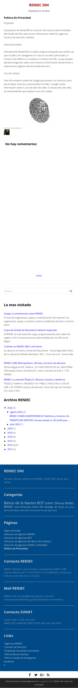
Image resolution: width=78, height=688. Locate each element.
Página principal (12, 530)
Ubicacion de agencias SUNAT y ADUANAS (25, 545)
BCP (40, 502)
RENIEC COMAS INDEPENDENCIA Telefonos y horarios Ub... (39, 416)
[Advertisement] (39, 245)
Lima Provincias (22, 506)
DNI (41, 506)
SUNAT (49, 503)
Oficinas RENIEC (64, 503)
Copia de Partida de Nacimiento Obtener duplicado (30, 330)
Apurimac (52, 510)
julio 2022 (15, 424)
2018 (10, 432)
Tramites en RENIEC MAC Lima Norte (23, 346)
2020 (10, 428)
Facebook (9, 661)
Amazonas (35, 510)
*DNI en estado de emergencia (20, 657)
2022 (10, 407)
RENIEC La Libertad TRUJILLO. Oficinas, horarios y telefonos (34, 379)
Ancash (44, 510)
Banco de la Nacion (20, 502)
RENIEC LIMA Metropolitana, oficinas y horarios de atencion (35, 363)
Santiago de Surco (54, 506)
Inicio (39, 275)
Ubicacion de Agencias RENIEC (19, 534)
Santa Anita (24, 510)
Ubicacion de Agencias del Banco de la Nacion (27, 541)
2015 (10, 441)
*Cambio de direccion (15, 647)
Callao (35, 506)
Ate (66, 507)
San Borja (14, 510)
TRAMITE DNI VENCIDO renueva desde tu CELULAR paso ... (39, 420)
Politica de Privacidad (16, 548)
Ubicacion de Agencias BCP (18, 537)
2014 (10, 445)
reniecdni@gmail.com (29, 681)
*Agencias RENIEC (13, 643)
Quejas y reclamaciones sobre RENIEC (23, 313)
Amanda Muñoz (12, 681)
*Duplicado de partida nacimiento (21, 650)
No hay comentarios (12, 128)
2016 (10, 436)
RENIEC (8, 507)
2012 (10, 449)
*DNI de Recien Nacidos (16, 654)
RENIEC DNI (39, 5)
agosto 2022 (16, 412)
